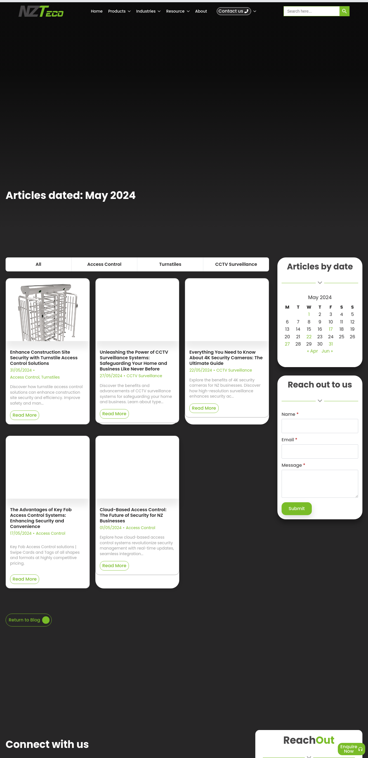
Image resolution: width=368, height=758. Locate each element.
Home (97, 11)
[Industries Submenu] (159, 11)
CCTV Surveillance (144, 376)
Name (290, 414)
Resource (175, 11)
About (201, 11)
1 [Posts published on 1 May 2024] (309, 314)
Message (293, 465)
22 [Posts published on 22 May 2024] (309, 337)
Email (289, 440)
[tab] (39, 264)
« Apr (312, 351)
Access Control (24, 377)
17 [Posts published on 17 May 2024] (331, 329)
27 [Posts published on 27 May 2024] (287, 344)
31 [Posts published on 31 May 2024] (331, 344)
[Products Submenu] (129, 11)
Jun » (327, 351)
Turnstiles (50, 377)
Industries (145, 11)
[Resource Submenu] (188, 11)
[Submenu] (255, 11)
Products (117, 11)
